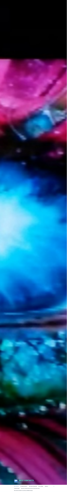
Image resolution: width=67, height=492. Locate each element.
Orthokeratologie (16, 488)
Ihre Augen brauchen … (24, 486)
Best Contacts (26, 480)
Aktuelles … (46, 486)
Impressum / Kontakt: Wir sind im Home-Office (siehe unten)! (30, 488)
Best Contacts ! (16, 486)
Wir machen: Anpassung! (33, 486)
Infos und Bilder (40, 486)
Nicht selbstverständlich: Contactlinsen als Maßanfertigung (23, 490)
